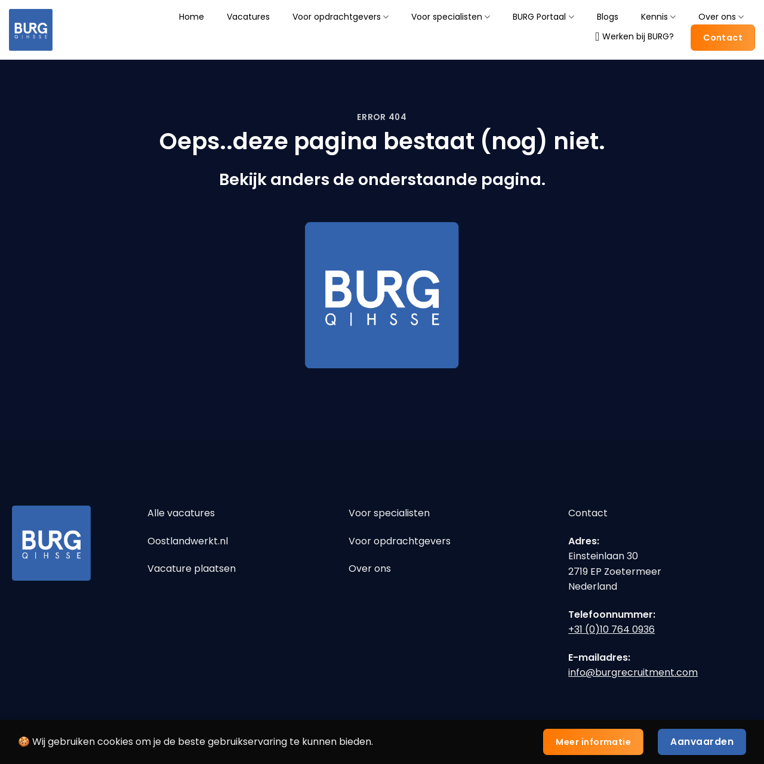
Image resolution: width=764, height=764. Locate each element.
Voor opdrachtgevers (340, 17)
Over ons (721, 17)
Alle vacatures (181, 513)
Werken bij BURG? (634, 36)
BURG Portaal (543, 17)
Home (191, 16)
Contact (588, 513)
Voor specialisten (450, 17)
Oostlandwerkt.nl (187, 541)
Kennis (658, 17)
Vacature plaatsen (191, 568)
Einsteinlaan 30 (603, 556)
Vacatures (248, 16)
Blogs (607, 16)
